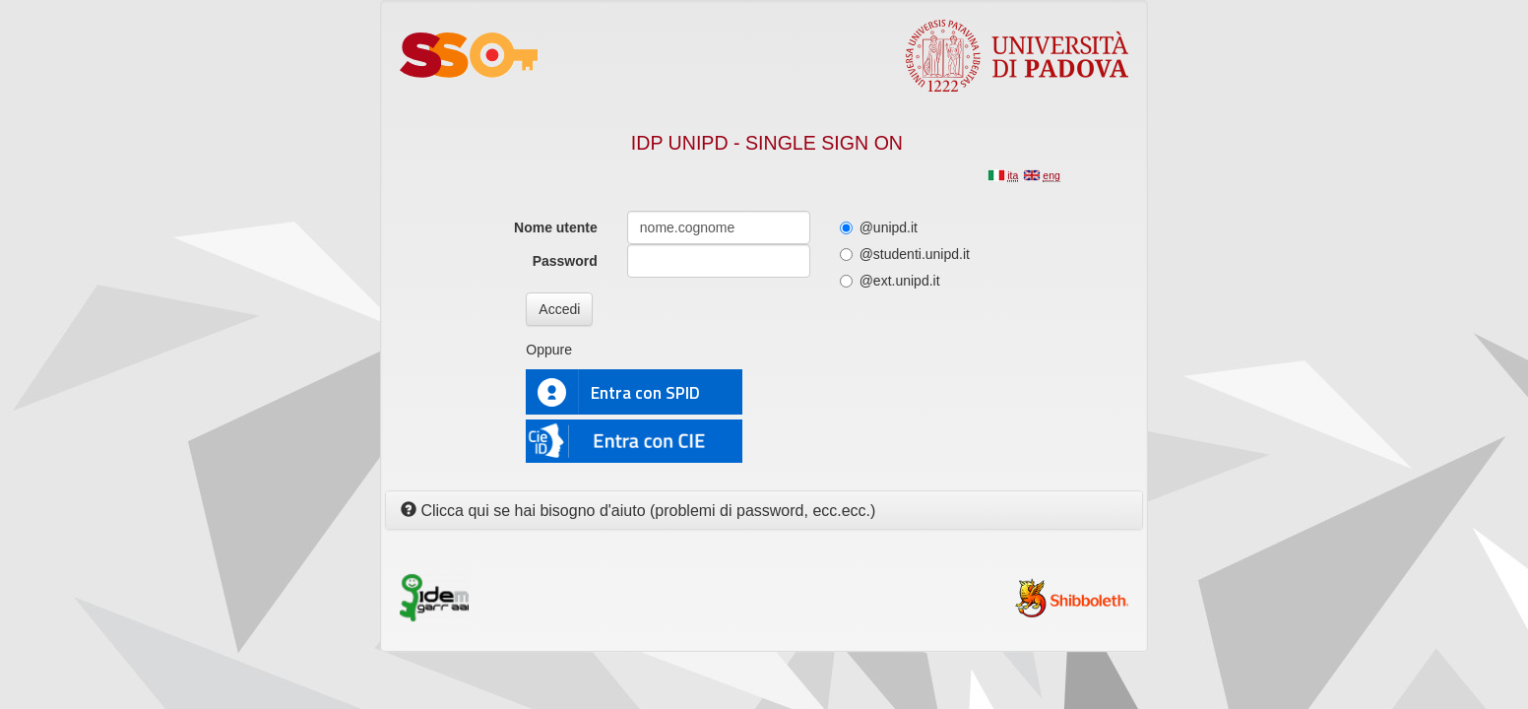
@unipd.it (879, 227)
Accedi (559, 309)
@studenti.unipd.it (905, 254)
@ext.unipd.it (890, 281)
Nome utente (556, 227)
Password (565, 261)
